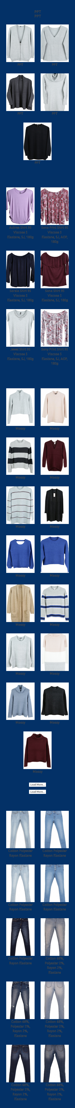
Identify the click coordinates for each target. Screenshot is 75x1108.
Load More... (37, 784)
